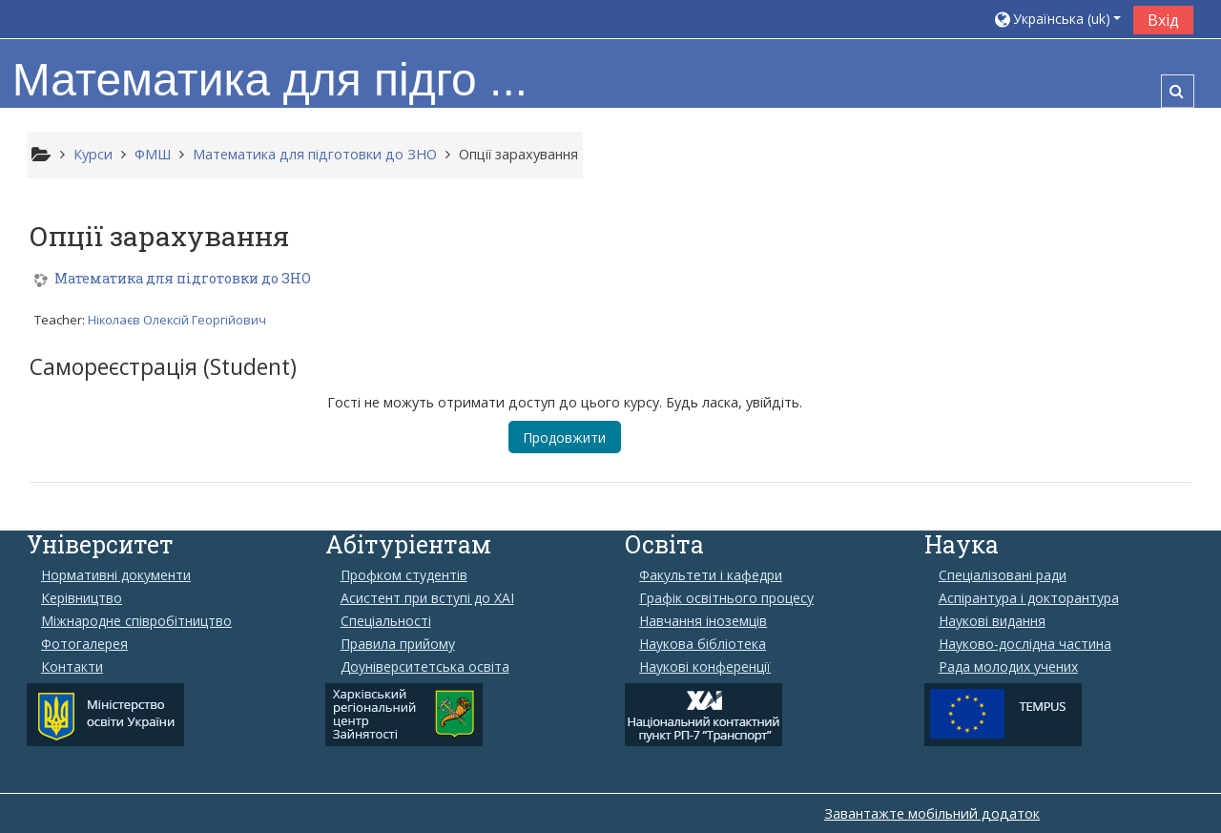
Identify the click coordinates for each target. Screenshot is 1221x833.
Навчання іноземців (703, 621)
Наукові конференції (705, 667)
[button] (1057, 18)
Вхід (1163, 20)
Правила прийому (398, 644)
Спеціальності (386, 621)
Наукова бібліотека (702, 644)
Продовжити (565, 440)
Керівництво (81, 598)
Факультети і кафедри (710, 575)
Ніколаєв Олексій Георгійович (178, 323)
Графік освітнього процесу (726, 598)
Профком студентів (404, 575)
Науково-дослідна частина (1025, 644)
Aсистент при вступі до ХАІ (427, 598)
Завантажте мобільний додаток (932, 813)
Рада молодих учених (1008, 667)
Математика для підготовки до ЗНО (183, 283)
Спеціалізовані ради (1002, 575)
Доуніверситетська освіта (425, 667)
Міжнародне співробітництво (136, 621)
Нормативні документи (116, 575)
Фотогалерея (84, 644)
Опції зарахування (518, 154)
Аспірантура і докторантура (1029, 598)
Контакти (72, 667)
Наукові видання (992, 621)
